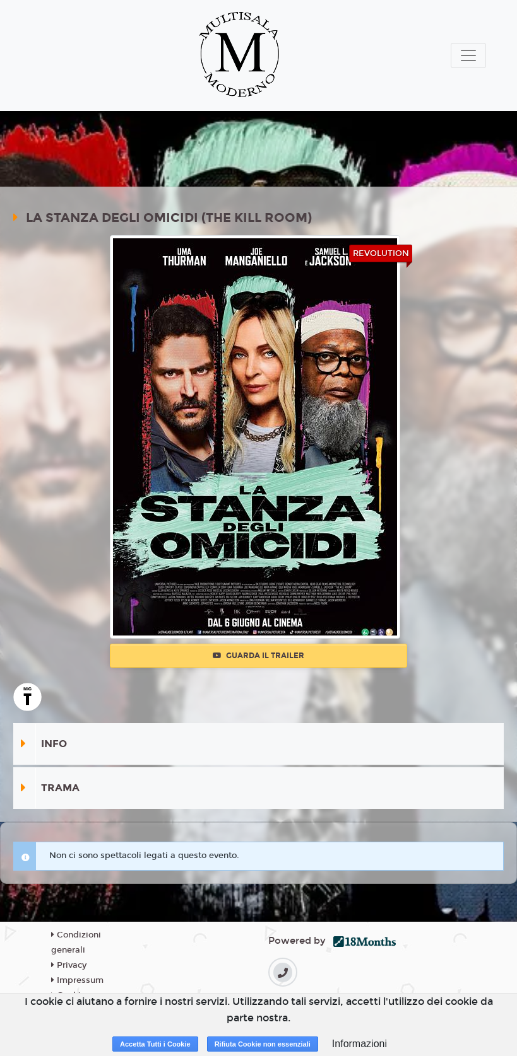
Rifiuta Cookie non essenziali (263, 1044)
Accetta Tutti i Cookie (155, 1044)
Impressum (77, 980)
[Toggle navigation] (468, 55)
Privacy (68, 965)
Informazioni (359, 1043)
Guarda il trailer (258, 655)
